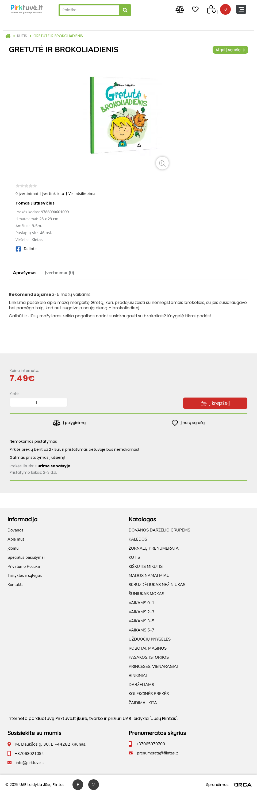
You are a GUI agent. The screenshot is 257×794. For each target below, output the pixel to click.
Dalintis (26, 248)
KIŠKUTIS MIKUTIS (146, 566)
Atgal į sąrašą (230, 49)
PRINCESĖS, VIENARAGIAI (153, 666)
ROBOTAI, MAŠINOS (148, 648)
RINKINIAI (138, 675)
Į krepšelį (215, 403)
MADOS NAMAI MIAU (149, 575)
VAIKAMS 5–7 (141, 630)
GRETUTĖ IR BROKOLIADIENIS (58, 35)
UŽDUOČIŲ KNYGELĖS (150, 639)
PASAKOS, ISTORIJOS (149, 657)
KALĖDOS (138, 539)
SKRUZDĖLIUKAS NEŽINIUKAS (157, 584)
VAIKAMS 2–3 (141, 612)
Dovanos (15, 530)
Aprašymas (24, 273)
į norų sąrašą (188, 423)
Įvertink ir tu (53, 193)
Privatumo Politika (23, 566)
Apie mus (15, 539)
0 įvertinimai (27, 193)
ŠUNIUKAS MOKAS (146, 593)
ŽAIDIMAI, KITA (143, 703)
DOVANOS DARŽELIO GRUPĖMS (159, 530)
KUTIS (22, 35)
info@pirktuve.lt (30, 762)
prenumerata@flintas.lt (157, 753)
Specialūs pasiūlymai (25, 557)
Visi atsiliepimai (82, 193)
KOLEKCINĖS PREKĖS (149, 693)
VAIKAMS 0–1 (141, 603)
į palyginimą (69, 423)
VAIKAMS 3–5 (141, 621)
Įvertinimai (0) (59, 273)
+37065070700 (150, 744)
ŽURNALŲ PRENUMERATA (154, 548)
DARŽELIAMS (141, 684)
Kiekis (15, 393)
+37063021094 (29, 753)
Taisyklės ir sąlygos (24, 575)
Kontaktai (15, 584)
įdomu (12, 548)
